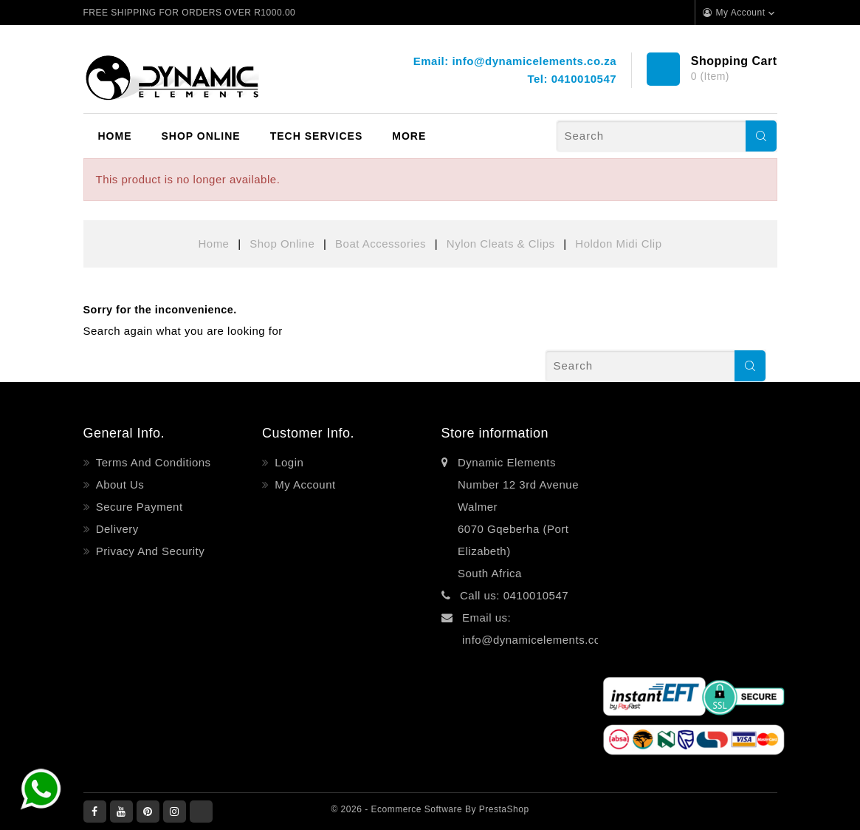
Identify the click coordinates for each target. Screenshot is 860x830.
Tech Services (316, 136)
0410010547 (583, 78)
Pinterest (148, 811)
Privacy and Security (148, 551)
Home (115, 136)
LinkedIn (201, 811)
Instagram (174, 811)
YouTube (121, 811)
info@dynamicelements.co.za (534, 61)
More (409, 136)
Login (288, 462)
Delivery (115, 529)
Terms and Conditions (151, 462)
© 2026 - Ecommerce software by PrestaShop (430, 809)
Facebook (94, 811)
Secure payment (137, 506)
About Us (118, 484)
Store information (495, 433)
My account (304, 484)
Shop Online (201, 136)
